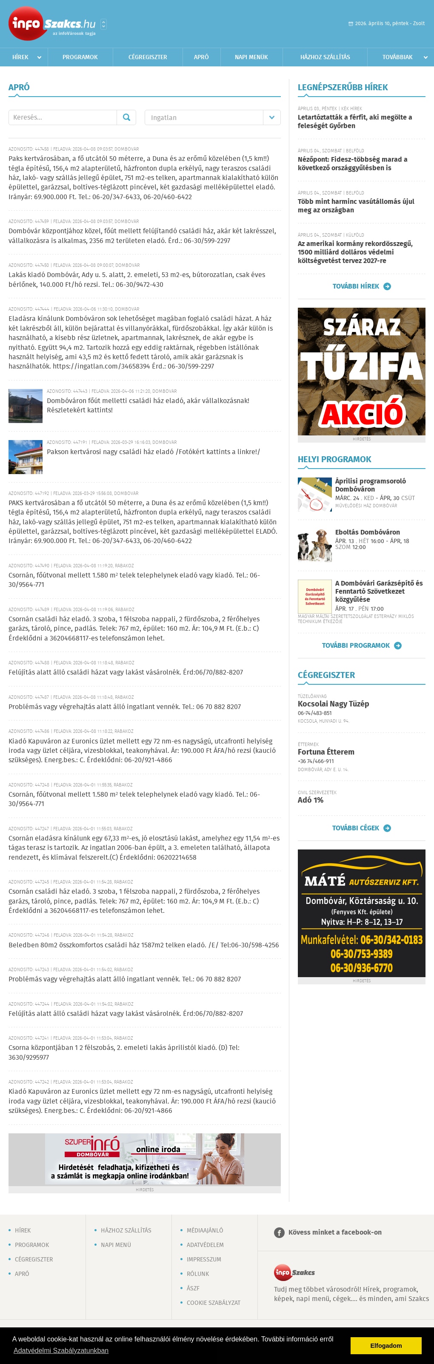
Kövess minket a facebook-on (335, 1232)
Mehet (126, 117)
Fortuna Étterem (326, 752)
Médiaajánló (205, 1230)
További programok (356, 645)
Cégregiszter (147, 57)
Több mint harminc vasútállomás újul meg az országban (356, 206)
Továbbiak (398, 57)
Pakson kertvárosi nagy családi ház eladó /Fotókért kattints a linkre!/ (153, 452)
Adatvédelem (205, 1245)
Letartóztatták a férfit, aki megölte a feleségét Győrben (355, 122)
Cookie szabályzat (213, 1303)
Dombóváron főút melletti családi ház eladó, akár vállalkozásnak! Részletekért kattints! (148, 406)
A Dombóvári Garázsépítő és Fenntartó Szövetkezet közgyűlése (379, 591)
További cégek (355, 828)
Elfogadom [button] (386, 1345)
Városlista (103, 24)
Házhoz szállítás (325, 57)
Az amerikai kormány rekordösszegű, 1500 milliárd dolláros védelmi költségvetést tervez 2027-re (355, 252)
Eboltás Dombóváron (367, 532)
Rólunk (198, 1274)
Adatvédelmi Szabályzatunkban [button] (61, 1350)
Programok (80, 57)
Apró (201, 57)
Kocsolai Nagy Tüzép (333, 704)
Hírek (20, 57)
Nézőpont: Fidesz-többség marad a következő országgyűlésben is (353, 164)
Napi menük (251, 57)
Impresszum (204, 1259)
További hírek (356, 286)
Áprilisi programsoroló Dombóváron (370, 485)
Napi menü (116, 1245)
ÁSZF (193, 1288)
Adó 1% (310, 800)
